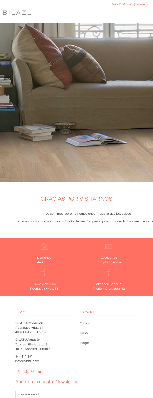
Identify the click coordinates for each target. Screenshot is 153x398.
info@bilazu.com (27, 361)
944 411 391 (24, 356)
